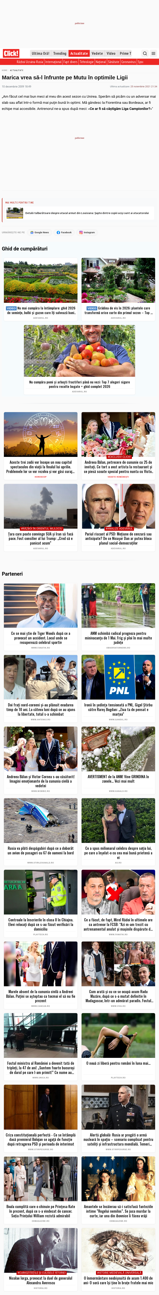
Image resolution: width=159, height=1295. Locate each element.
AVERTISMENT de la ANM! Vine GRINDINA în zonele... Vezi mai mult (118, 778)
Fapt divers (71, 62)
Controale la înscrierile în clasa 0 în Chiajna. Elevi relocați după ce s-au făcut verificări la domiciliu (40, 924)
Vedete (97, 53)
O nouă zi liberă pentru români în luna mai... (118, 1063)
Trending (60, 53)
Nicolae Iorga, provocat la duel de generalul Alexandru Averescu (40, 1280)
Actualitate (79, 53)
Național (101, 62)
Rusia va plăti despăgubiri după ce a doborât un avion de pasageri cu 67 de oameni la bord (41, 850)
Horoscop (41, 476)
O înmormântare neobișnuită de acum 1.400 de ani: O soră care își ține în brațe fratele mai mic (118, 1280)
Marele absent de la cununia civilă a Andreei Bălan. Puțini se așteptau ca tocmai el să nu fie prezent (40, 996)
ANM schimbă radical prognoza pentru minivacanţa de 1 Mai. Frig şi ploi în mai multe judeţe (118, 638)
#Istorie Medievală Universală (119, 1272)
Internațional (53, 62)
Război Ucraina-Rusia (30, 62)
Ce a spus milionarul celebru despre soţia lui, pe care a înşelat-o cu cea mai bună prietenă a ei (118, 853)
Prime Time (128, 53)
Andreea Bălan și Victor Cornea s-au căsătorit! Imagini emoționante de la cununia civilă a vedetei (41, 781)
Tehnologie (87, 62)
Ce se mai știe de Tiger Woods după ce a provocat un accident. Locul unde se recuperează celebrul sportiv (40, 638)
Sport (141, 62)
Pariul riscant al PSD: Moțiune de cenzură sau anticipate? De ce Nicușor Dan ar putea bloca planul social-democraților (118, 538)
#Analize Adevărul (119, 528)
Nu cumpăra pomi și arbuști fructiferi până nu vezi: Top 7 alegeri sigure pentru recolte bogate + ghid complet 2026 (79, 384)
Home (4, 70)
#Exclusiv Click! (119, 457)
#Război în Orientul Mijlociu (41, 528)
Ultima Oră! (40, 53)
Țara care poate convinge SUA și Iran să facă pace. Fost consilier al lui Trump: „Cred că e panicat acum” (40, 538)
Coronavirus (128, 62)
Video (111, 53)
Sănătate (113, 62)
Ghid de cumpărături (24, 249)
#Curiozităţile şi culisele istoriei (42, 1272)
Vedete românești (118, 476)
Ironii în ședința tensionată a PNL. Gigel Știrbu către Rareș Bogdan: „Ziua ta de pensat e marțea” (118, 709)
